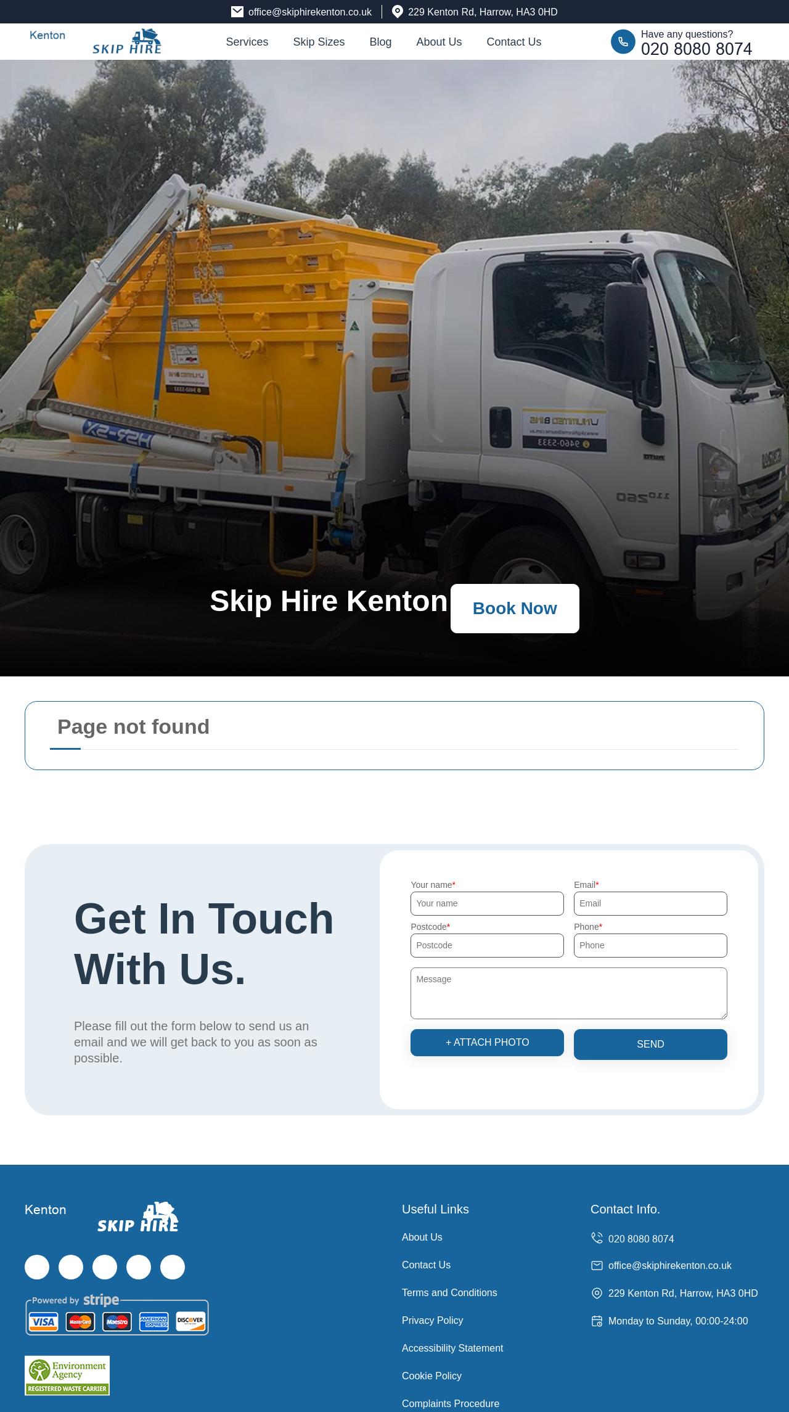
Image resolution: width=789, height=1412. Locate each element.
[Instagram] (104, 1267)
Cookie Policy (432, 1376)
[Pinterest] (172, 1267)
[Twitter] (71, 1267)
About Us (439, 42)
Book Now (515, 608)
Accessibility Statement (453, 1348)
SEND (650, 1044)
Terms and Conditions (449, 1292)
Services (247, 42)
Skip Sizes (319, 42)
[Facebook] (37, 1267)
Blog (380, 42)
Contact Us (514, 42)
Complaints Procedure (450, 1403)
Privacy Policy (433, 1320)
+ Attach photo (487, 1042)
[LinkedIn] (138, 1267)
